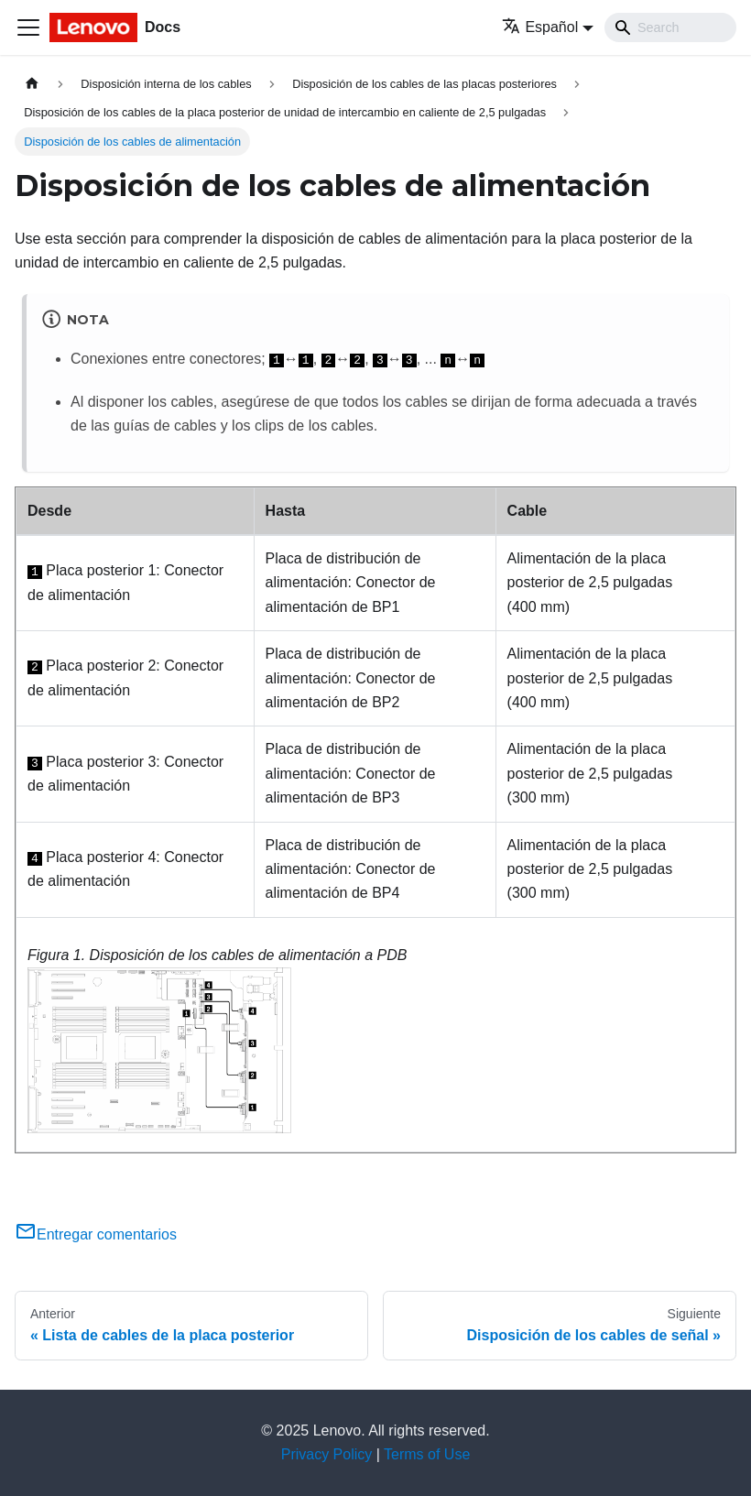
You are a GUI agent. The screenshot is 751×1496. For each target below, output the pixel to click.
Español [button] (540, 27)
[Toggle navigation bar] (28, 27)
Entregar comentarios (96, 1234)
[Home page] (32, 84)
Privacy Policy (327, 1454)
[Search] (670, 27)
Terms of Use (427, 1454)
